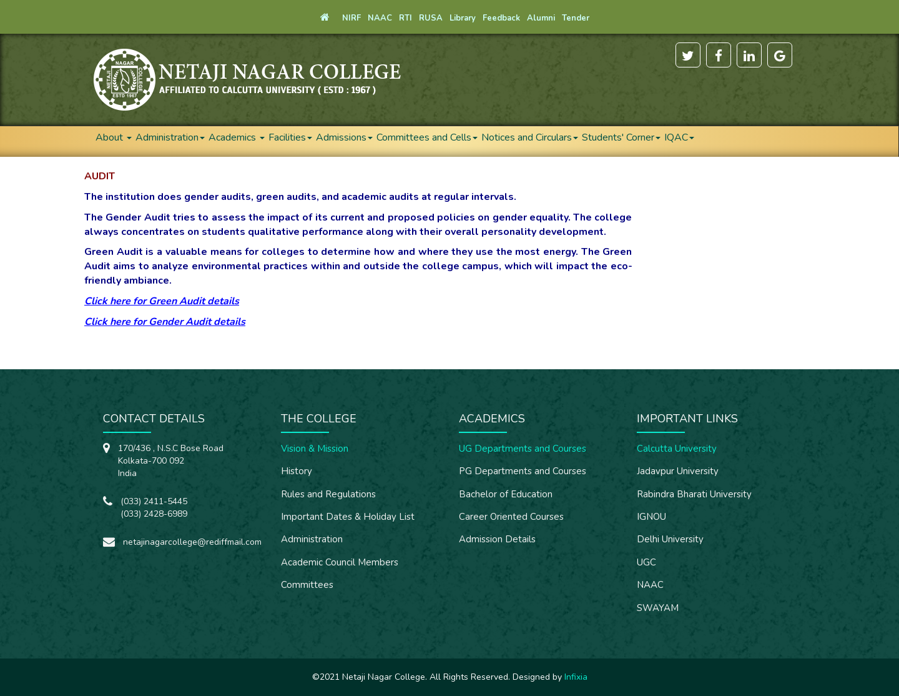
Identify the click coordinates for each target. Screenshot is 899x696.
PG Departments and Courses (522, 471)
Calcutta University (677, 448)
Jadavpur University (678, 471)
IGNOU (651, 516)
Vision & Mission (314, 448)
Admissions (344, 137)
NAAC (650, 585)
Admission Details (497, 539)
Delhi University (670, 539)
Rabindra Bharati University (694, 494)
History (296, 471)
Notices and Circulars (529, 137)
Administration (170, 137)
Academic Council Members (339, 562)
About (114, 137)
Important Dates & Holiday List (348, 516)
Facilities (290, 137)
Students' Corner (621, 137)
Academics (237, 137)
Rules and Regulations (328, 494)
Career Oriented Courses (511, 516)
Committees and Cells (427, 137)
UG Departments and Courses (522, 448)
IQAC (679, 137)
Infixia (575, 677)
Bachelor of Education (506, 494)
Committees (307, 585)
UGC (646, 562)
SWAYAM (658, 608)
